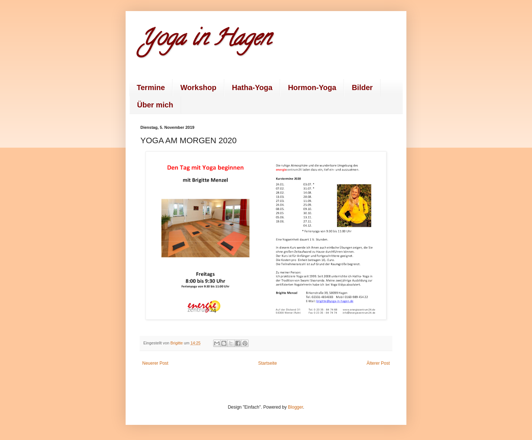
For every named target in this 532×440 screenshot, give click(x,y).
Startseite (267, 363)
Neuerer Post (155, 363)
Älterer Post (378, 363)
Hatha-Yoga (252, 87)
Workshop (198, 87)
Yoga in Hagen (205, 40)
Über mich (155, 105)
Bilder (362, 87)
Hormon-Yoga (312, 87)
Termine (151, 87)
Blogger (295, 407)
